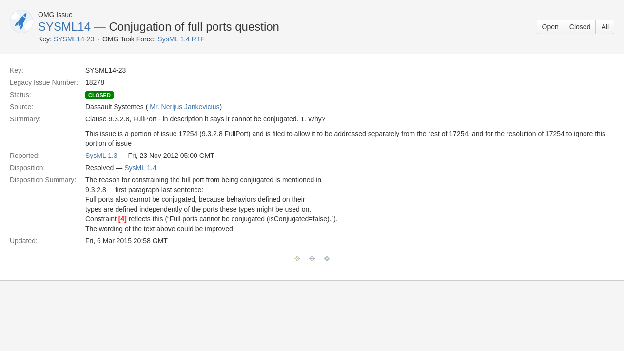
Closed (580, 27)
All (605, 27)
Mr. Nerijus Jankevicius (184, 107)
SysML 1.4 (140, 168)
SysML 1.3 (101, 155)
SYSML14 (64, 26)
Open (550, 27)
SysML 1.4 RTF (180, 39)
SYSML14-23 (74, 39)
